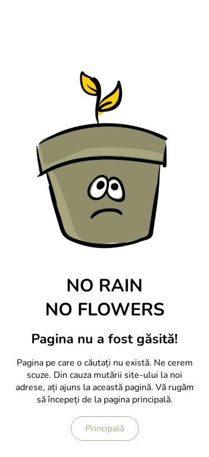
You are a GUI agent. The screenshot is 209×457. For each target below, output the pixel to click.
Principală (104, 428)
